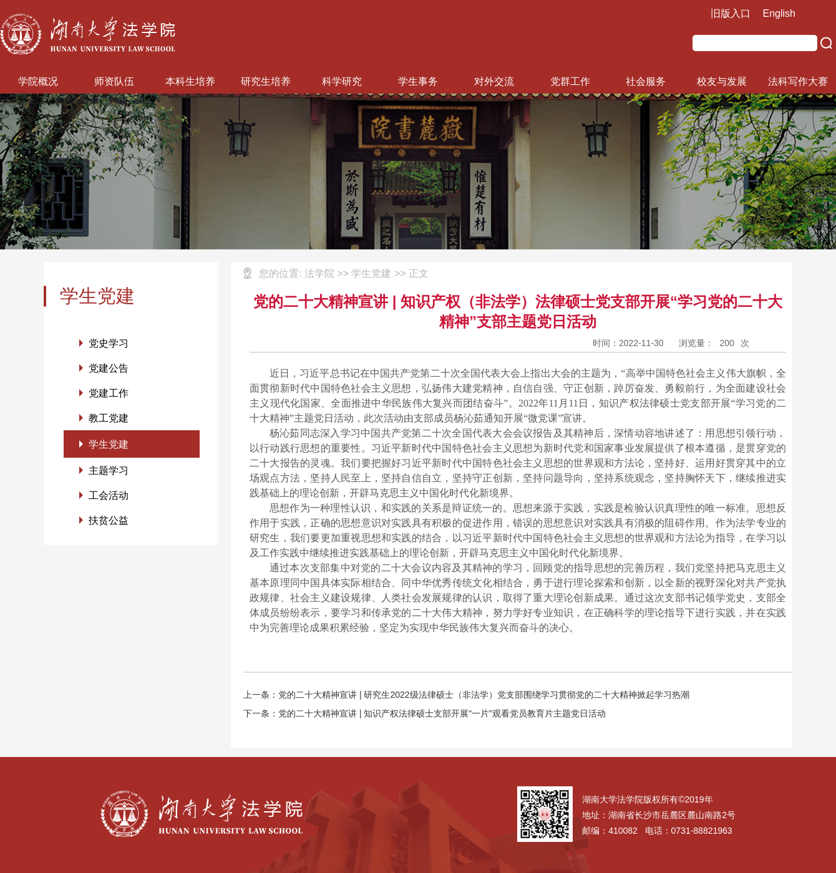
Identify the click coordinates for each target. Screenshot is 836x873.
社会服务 (646, 81)
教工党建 (109, 420)
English (779, 13)
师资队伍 (114, 81)
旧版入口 (731, 13)
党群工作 (570, 81)
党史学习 (109, 343)
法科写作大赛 (798, 81)
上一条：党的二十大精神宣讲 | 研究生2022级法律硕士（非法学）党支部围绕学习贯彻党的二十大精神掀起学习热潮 (466, 695)
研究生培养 (266, 81)
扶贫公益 (109, 525)
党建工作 (109, 394)
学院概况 (38, 81)
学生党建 (109, 446)
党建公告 (109, 369)
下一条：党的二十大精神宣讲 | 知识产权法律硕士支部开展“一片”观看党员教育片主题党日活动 (424, 713)
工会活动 (109, 499)
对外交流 (494, 81)
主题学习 (109, 474)
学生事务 (418, 81)
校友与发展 (722, 81)
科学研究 (342, 81)
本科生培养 (190, 81)
